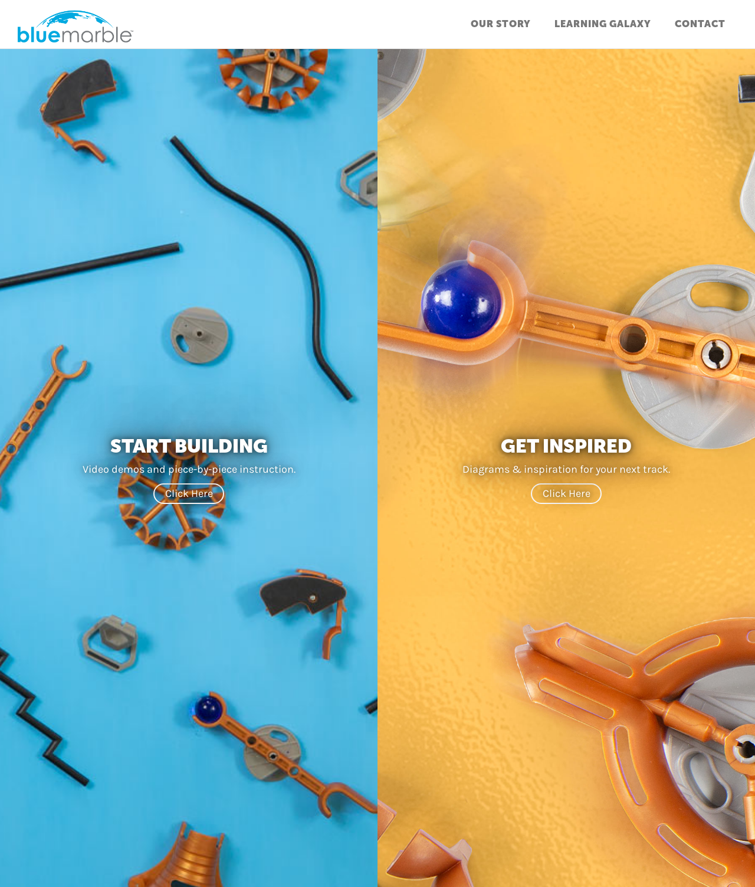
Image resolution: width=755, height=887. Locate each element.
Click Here (189, 493)
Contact (700, 24)
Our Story (501, 24)
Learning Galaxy (602, 24)
